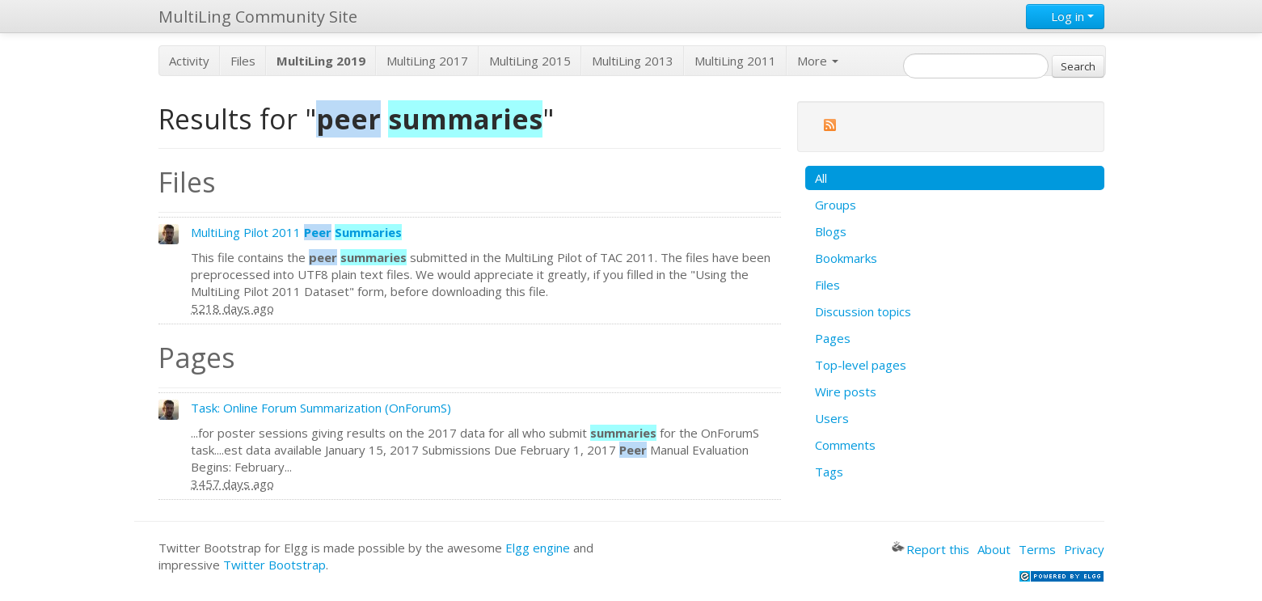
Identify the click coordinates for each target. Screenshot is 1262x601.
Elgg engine (537, 548)
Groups (835, 205)
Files (242, 61)
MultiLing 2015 (530, 61)
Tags (829, 471)
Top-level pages (860, 365)
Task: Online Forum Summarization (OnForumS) (321, 408)
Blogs (830, 231)
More (817, 61)
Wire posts (845, 391)
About (994, 549)
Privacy (1084, 549)
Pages (832, 338)
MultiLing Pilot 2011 (296, 232)
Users (832, 418)
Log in (1065, 16)
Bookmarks (846, 258)
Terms (1037, 549)
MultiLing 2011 (735, 61)
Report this (930, 549)
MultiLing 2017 (427, 61)
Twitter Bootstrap (274, 565)
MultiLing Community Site (257, 17)
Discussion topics (863, 311)
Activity (189, 61)
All (821, 178)
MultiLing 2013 (632, 61)
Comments (845, 445)
